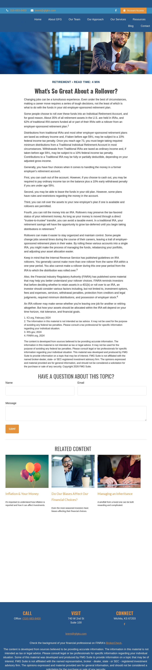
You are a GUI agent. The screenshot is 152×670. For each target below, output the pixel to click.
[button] (53, 12)
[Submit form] (12, 429)
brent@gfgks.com (43, 2)
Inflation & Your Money (22, 494)
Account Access (133, 2)
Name (9, 382)
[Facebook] (115, 3)
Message (10, 403)
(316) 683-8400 (31, 618)
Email (80, 382)
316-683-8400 (16, 2)
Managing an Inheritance (115, 494)
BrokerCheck (114, 643)
